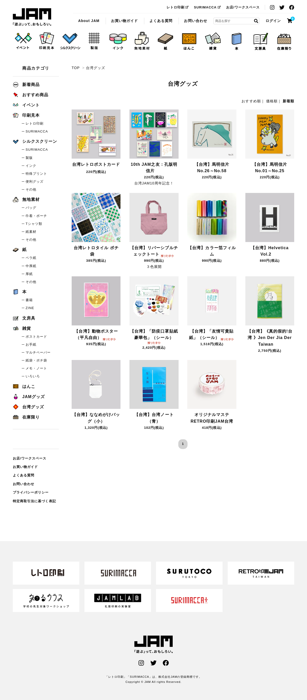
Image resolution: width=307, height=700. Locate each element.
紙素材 (31, 232)
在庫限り (26, 417)
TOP (76, 68)
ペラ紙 (31, 258)
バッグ (31, 208)
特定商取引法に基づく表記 (34, 501)
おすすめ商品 (30, 95)
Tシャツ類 (34, 224)
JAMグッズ (29, 397)
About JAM (88, 21)
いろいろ (33, 376)
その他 (31, 189)
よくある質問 (160, 21)
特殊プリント (36, 174)
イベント (26, 105)
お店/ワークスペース (243, 7)
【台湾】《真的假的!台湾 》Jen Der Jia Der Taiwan (269, 337)
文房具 (24, 318)
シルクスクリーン (35, 141)
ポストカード (36, 336)
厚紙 (29, 274)
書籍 (29, 300)
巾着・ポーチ (36, 216)
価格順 (272, 101)
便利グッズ (34, 181)
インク (31, 166)
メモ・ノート (36, 368)
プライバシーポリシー (31, 492)
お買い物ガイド (124, 21)
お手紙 (31, 344)
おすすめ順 (251, 101)
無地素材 (26, 199)
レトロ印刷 (178, 7)
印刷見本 (26, 115)
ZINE (30, 308)
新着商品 (26, 84)
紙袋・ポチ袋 (36, 360)
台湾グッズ (32, 17)
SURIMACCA (207, 7)
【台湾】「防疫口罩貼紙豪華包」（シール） (154, 336)
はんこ (24, 386)
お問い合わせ (195, 21)
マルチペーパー (38, 352)
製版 (29, 158)
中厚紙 (31, 266)
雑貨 (22, 328)
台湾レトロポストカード (96, 165)
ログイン (273, 21)
